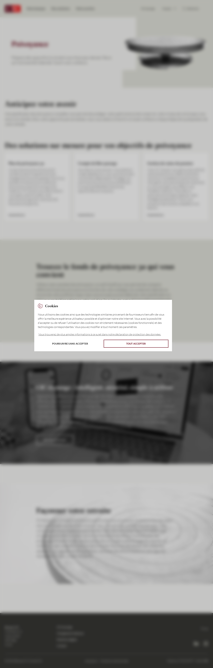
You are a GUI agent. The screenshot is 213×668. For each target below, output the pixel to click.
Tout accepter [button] (136, 343)
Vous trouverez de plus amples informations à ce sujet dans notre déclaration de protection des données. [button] (99, 334)
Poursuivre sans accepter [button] (70, 343)
